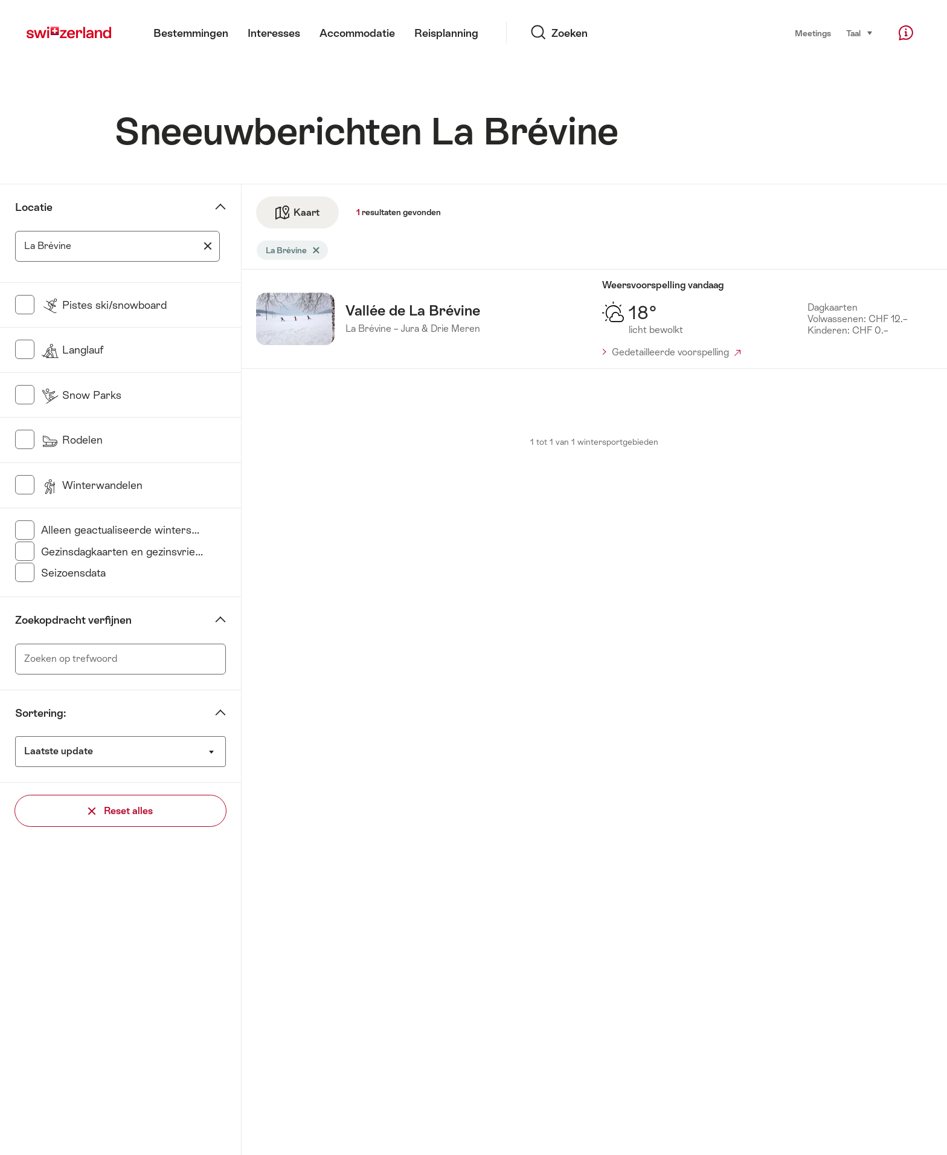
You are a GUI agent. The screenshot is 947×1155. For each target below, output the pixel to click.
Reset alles (120, 811)
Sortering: (40, 713)
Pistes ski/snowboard (104, 305)
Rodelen (72, 440)
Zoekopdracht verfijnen (73, 620)
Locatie (34, 207)
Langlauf (72, 350)
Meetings (813, 33)
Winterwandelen (92, 485)
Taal (859, 32)
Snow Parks (81, 395)
